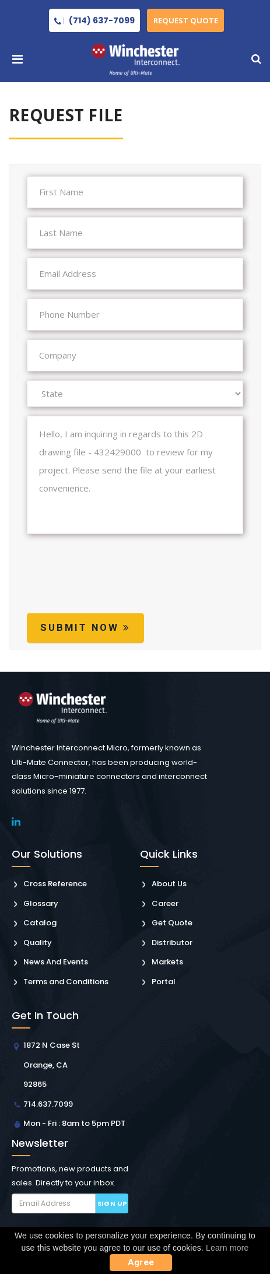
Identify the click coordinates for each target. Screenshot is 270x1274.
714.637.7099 (48, 1104)
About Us (169, 883)
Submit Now (85, 627)
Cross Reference (55, 883)
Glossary (40, 903)
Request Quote (185, 20)
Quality (37, 942)
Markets (167, 961)
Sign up (112, 1203)
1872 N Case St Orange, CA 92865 (51, 1065)
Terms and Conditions (65, 981)
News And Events (55, 961)
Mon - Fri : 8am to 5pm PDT (74, 1123)
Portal (164, 981)
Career (165, 903)
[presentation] (115, 584)
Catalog (40, 922)
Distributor (172, 942)
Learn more (227, 1247)
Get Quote (172, 922)
